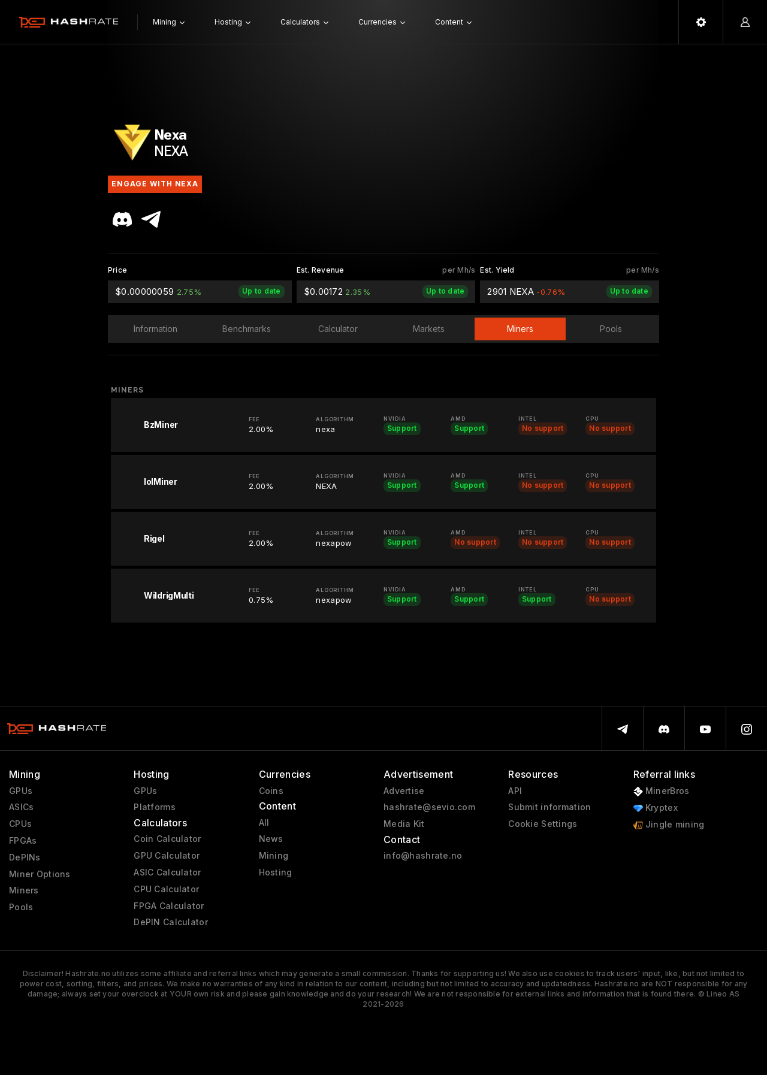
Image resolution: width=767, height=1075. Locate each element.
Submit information (549, 807)
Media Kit (404, 824)
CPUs (20, 824)
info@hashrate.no (423, 855)
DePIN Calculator (170, 922)
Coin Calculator (167, 839)
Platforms (155, 807)
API (515, 791)
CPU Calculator (166, 889)
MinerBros (661, 791)
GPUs (20, 791)
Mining (274, 855)
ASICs (21, 807)
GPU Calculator (167, 855)
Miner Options (40, 874)
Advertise (404, 791)
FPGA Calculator (169, 906)
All (264, 823)
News (271, 839)
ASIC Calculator (167, 872)
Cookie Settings (542, 824)
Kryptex (655, 808)
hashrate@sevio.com (429, 807)
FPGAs (23, 840)
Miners (24, 890)
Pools (21, 907)
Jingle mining (669, 825)
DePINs (25, 857)
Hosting (275, 872)
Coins (271, 791)
